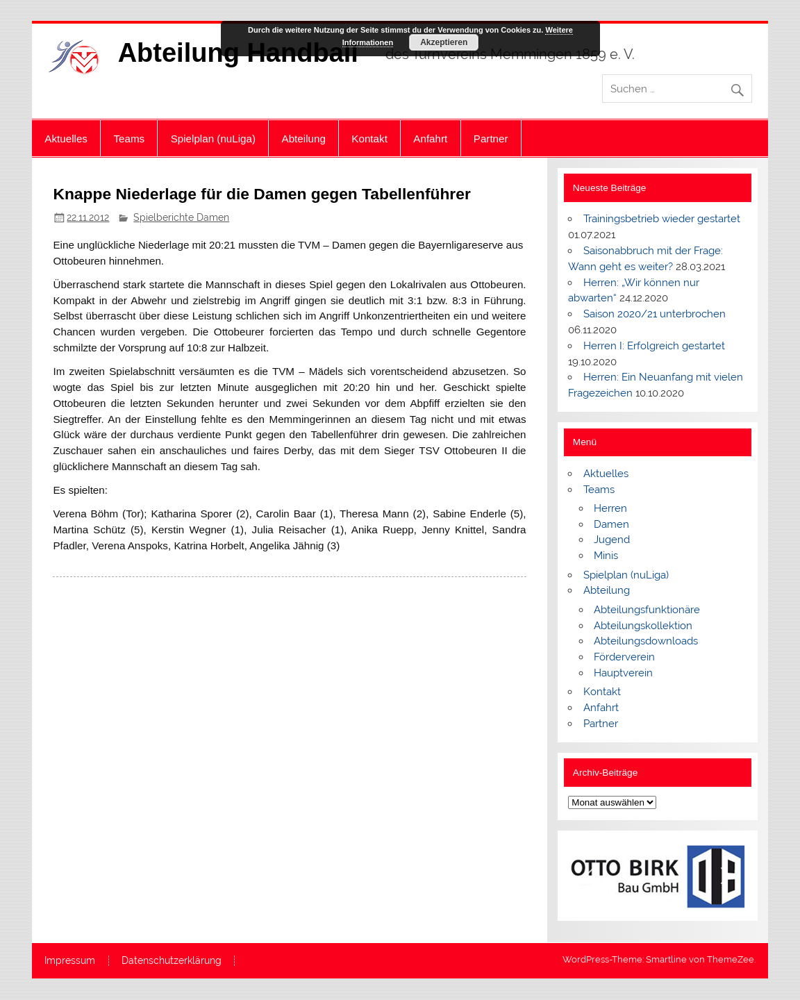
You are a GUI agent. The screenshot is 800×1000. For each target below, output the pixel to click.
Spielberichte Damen (181, 217)
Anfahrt (430, 138)
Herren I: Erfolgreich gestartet (654, 346)
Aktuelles (66, 138)
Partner (491, 138)
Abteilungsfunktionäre (647, 609)
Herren (610, 508)
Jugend (612, 539)
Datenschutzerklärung (172, 961)
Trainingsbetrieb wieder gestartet (661, 218)
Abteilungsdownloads (646, 641)
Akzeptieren (443, 42)
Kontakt (369, 138)
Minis (606, 555)
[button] (589, 876)
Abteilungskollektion (643, 625)
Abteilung (304, 138)
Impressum (69, 961)
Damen (611, 524)
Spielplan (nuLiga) (213, 138)
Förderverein (624, 657)
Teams (128, 138)
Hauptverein (623, 673)
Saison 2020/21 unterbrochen (654, 314)
